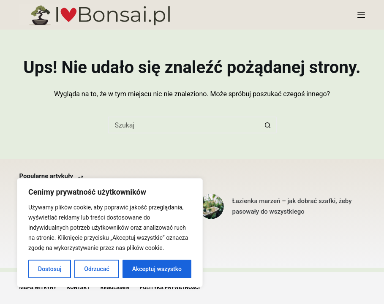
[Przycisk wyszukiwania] (268, 125)
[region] (110, 232)
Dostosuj (49, 269)
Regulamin (115, 287)
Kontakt (78, 287)
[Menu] (361, 15)
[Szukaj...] (184, 125)
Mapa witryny (37, 287)
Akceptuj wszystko (157, 269)
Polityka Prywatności (169, 287)
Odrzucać (96, 269)
